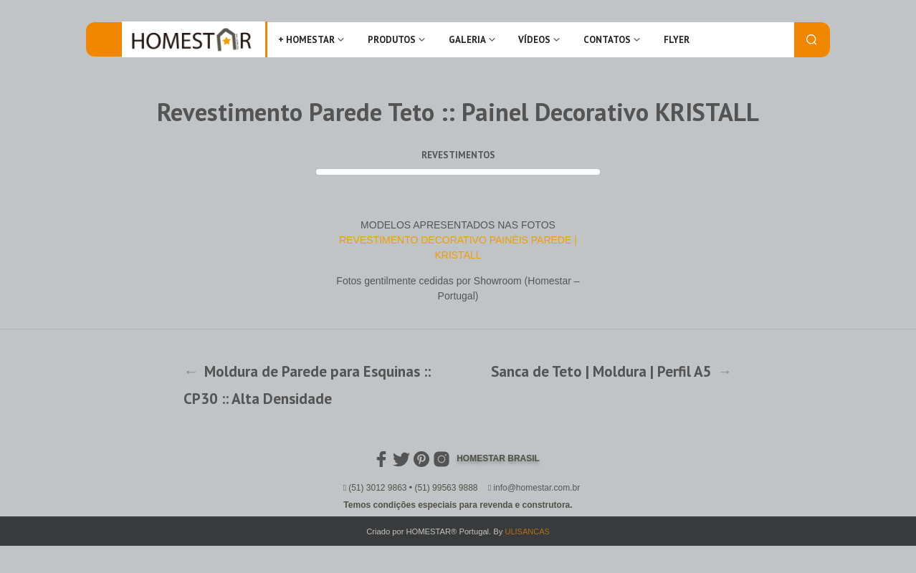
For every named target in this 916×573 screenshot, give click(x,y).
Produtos (392, 40)
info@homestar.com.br (536, 488)
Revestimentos (458, 155)
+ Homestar (306, 40)
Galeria (467, 40)
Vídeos (534, 40)
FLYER (677, 40)
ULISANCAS (527, 531)
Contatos (607, 40)
